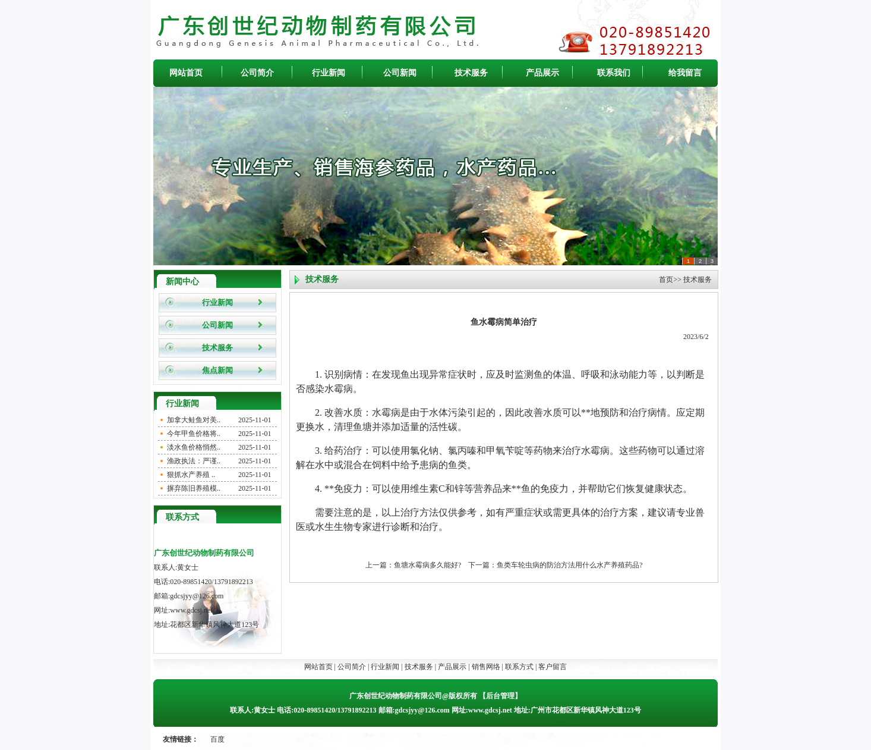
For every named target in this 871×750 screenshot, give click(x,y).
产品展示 (542, 72)
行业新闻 (328, 72)
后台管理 (500, 696)
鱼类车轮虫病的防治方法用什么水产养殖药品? (569, 565)
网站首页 (186, 72)
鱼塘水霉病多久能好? (427, 565)
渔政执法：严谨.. (193, 461)
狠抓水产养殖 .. (191, 474)
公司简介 (257, 72)
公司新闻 (399, 72)
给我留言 (685, 72)
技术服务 (471, 72)
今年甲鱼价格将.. (193, 433)
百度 (217, 739)
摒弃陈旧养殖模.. (193, 488)
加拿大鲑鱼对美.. (193, 420)
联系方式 (519, 667)
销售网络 (486, 667)
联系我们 (613, 72)
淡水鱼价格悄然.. (193, 447)
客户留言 (552, 667)
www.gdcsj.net (191, 610)
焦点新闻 (217, 370)
